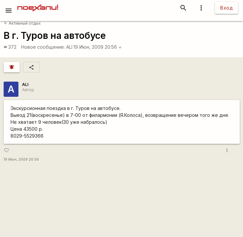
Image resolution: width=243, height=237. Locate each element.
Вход (226, 8)
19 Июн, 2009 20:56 (97, 47)
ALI (69, 47)
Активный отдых (22, 23)
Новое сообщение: (43, 47)
